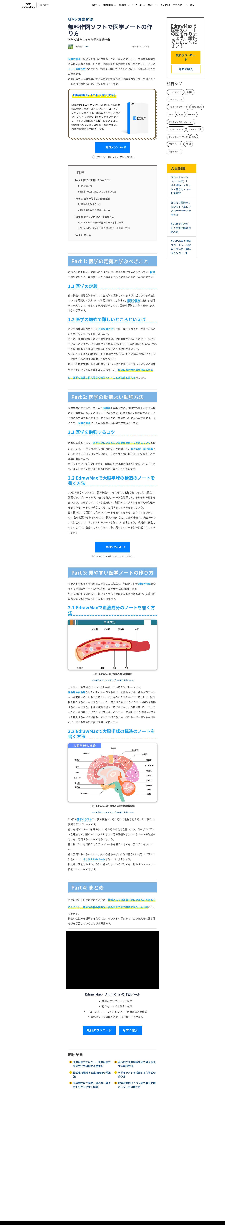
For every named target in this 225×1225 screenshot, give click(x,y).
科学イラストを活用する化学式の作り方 (137, 1074)
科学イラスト (174, 151)
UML (194, 136)
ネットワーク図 (194, 129)
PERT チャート (175, 144)
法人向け (165, 5)
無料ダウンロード (112, 147)
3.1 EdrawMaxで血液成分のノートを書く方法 (100, 222)
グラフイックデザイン (178, 136)
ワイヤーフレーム (176, 129)
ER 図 (188, 144)
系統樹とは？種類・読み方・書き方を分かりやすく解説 (92, 1085)
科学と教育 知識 (80, 19)
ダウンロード (180, 5)
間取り (172, 114)
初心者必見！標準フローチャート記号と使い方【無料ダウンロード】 (181, 247)
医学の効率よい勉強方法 (92, 198)
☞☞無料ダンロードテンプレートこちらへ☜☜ (112, 680)
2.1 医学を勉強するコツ (89, 204)
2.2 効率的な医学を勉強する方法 (94, 209)
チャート (191, 114)
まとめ (83, 235)
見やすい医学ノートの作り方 (94, 216)
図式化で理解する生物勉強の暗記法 (92, 1074)
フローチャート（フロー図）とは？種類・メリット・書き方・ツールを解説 (181, 185)
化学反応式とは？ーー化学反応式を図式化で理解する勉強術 (92, 1064)
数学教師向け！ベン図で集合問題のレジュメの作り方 (137, 1085)
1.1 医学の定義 (85, 185)
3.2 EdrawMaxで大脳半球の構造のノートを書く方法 (104, 227)
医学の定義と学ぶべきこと (93, 180)
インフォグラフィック (178, 107)
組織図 (189, 92)
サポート (153, 5)
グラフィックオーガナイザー (181, 122)
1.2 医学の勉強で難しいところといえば (97, 191)
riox (87, 46)
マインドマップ (175, 99)
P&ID (181, 114)
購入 (192, 5)
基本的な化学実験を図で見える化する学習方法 (137, 1064)
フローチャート (175, 92)
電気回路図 (197, 107)
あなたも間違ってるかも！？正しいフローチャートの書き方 (181, 208)
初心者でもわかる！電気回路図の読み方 (181, 228)
